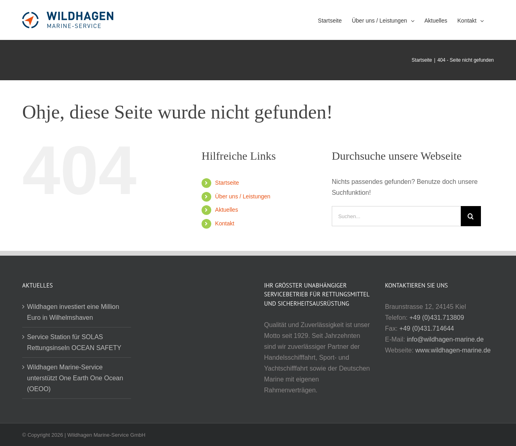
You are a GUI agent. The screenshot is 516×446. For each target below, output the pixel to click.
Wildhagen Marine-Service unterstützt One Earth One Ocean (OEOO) (75, 378)
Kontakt (224, 223)
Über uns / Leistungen (242, 196)
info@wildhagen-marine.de (445, 339)
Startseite (227, 182)
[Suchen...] (396, 216)
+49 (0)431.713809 (436, 317)
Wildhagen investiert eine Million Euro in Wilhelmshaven (73, 312)
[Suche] (471, 216)
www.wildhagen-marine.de (453, 350)
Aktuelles (226, 209)
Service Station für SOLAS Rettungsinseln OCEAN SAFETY (74, 342)
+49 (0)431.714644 (426, 328)
